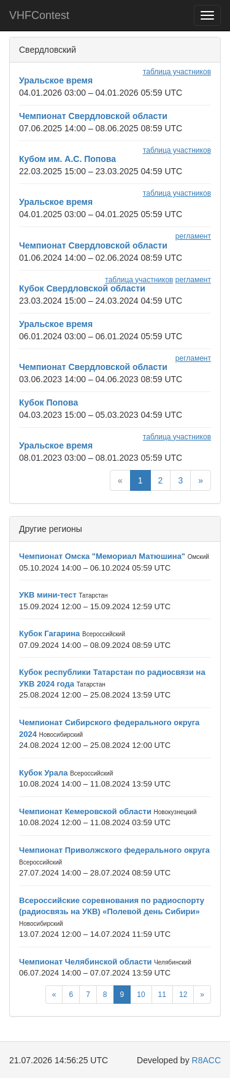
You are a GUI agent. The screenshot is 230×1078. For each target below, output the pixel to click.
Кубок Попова (48, 402)
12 (183, 994)
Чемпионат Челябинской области (85, 961)
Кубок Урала (43, 772)
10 (141, 994)
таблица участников (177, 71)
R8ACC (206, 1060)
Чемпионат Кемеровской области (85, 811)
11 (162, 994)
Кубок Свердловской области (82, 288)
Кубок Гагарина (49, 633)
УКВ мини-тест (48, 594)
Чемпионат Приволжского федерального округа (114, 850)
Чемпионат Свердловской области (93, 116)
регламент (193, 236)
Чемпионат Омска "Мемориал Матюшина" (102, 556)
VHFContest (39, 15)
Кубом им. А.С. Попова (67, 159)
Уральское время (56, 80)
